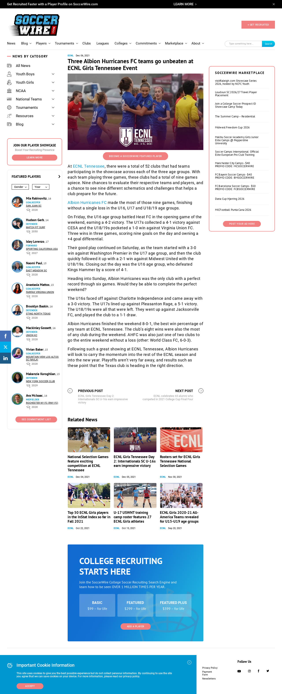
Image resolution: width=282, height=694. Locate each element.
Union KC (31, 335)
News (11, 43)
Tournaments (64, 43)
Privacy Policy (209, 667)
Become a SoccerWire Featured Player (135, 156)
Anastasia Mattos (38, 285)
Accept (30, 686)
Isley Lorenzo (35, 241)
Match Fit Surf (35, 227)
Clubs (86, 43)
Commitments (146, 43)
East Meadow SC (36, 270)
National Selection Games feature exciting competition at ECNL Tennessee (88, 463)
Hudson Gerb (35, 220)
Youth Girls (20, 82)
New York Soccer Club (40, 381)
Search (268, 43)
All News (18, 65)
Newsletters (209, 678)
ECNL (71, 55)
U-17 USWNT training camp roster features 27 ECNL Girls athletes (132, 517)
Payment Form (207, 673)
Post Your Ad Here (242, 223)
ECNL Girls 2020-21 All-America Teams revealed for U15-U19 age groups (179, 517)
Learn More (35, 157)
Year (37, 187)
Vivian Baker (35, 349)
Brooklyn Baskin (37, 306)
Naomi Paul (34, 263)
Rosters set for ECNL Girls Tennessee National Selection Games (180, 461)
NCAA (16, 91)
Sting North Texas (38, 313)
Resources (20, 116)
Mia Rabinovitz (37, 198)
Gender (18, 187)
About (195, 43)
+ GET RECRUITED (258, 24)
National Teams (24, 99)
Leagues (102, 43)
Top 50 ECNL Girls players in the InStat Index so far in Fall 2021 (89, 517)
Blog (24, 43)
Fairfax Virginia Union (40, 292)
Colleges (121, 43)
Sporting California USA (42, 249)
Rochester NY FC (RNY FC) (42, 403)
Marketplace (174, 43)
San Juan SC (33, 205)
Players (41, 43)
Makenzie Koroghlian (41, 374)
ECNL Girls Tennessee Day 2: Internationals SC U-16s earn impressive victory (135, 461)
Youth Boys (21, 74)
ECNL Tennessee (89, 166)
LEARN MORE (183, 4)
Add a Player (135, 626)
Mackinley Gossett (39, 328)
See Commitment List (36, 419)
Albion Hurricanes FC (87, 202)
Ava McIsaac (35, 395)
